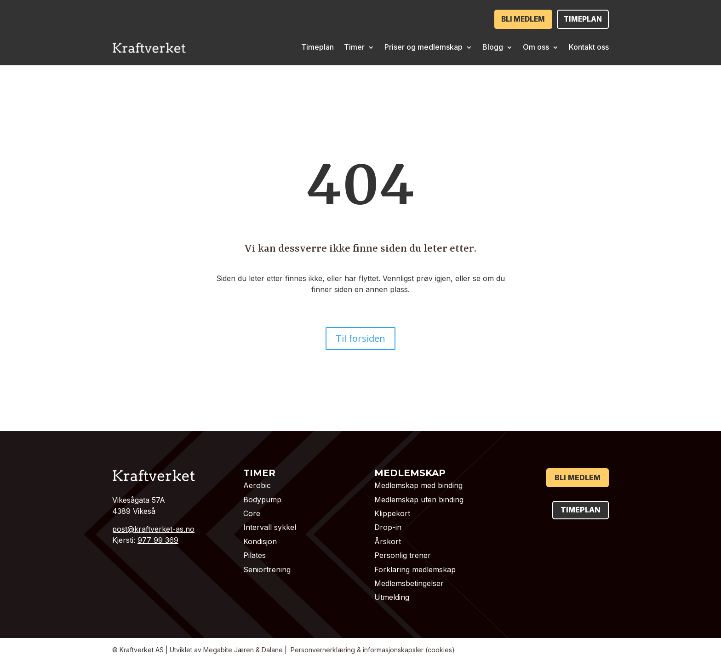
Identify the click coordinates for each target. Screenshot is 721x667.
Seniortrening (267, 568)
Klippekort (392, 513)
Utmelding (391, 596)
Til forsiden (360, 338)
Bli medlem (516, 18)
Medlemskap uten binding (419, 499)
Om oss (536, 46)
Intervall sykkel (269, 526)
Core (251, 513)
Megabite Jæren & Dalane (243, 649)
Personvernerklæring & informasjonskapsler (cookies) (373, 649)
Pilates (254, 554)
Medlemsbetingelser (409, 582)
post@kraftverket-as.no (153, 528)
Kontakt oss (589, 46)
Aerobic (257, 484)
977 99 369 (157, 539)
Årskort (387, 541)
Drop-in (387, 526)
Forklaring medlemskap (415, 568)
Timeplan (581, 18)
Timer (354, 46)
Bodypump (262, 499)
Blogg (492, 46)
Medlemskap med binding (418, 484)
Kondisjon (260, 541)
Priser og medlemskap (423, 46)
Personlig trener (402, 554)
